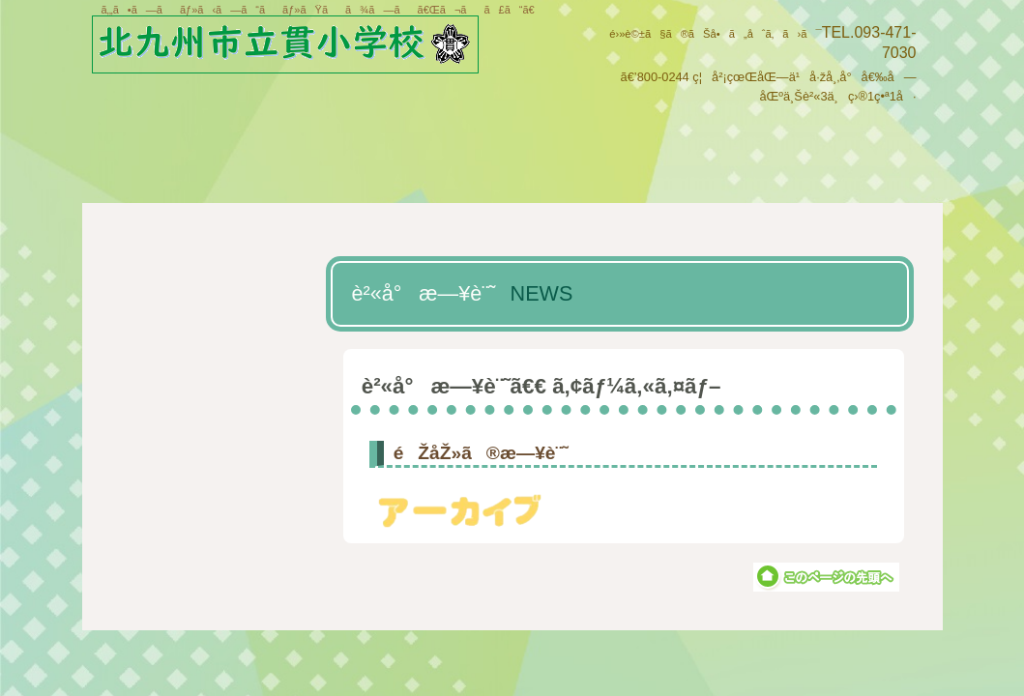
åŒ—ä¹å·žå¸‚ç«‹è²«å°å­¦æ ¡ (302, 47)
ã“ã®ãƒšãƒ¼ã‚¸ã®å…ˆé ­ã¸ (826, 577)
